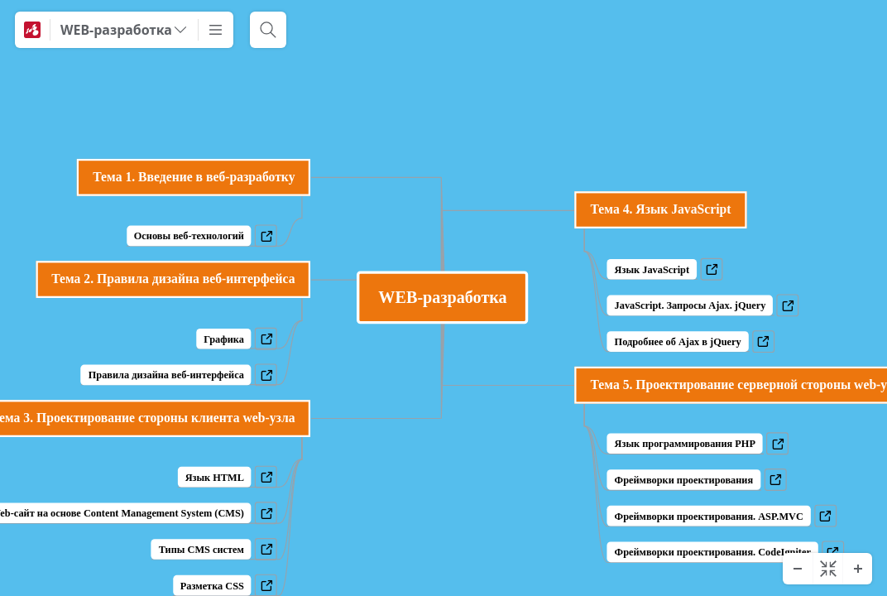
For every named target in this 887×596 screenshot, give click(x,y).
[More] (216, 30)
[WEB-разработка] (124, 30)
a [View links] (716, 273)
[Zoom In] (857, 568)
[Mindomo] (32, 30)
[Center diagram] (827, 568)
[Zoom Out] (798, 568)
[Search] (268, 30)
